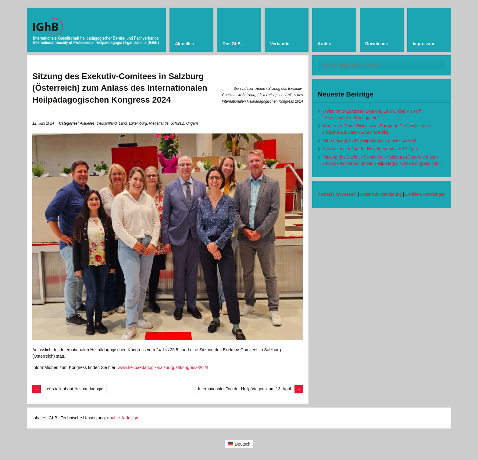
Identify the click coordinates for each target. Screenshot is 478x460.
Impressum (346, 194)
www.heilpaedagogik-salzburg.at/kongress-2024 (163, 367)
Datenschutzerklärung (381, 194)
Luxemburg (138, 123)
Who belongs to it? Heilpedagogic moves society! (369, 140)
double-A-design (122, 417)
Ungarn (192, 123)
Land (123, 123)
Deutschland (107, 123)
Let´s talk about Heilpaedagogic (74, 389)
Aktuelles (87, 123)
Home (260, 88)
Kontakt (325, 194)
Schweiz (177, 123)
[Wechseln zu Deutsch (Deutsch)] (239, 444)
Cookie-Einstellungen (425, 194)
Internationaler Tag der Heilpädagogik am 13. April (243, 389)
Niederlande (159, 123)
